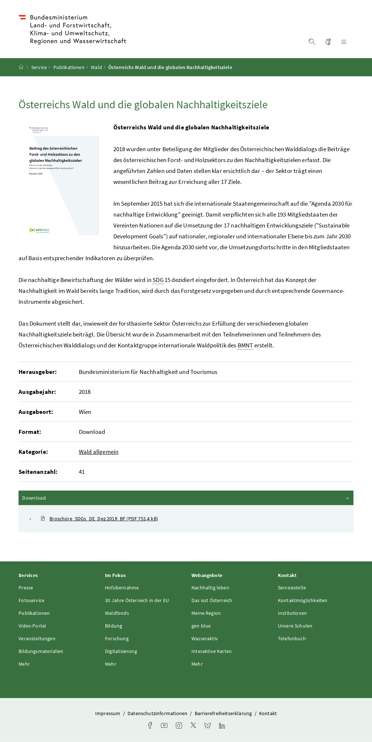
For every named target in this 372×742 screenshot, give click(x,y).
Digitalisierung (121, 651)
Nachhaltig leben (210, 587)
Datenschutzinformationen (158, 713)
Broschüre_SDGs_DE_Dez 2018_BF (99, 518)
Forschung (117, 638)
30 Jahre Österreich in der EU (137, 600)
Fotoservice (31, 600)
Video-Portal (32, 625)
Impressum (108, 713)
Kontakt (268, 713)
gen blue (201, 625)
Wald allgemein (98, 452)
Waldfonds (117, 613)
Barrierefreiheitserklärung (224, 713)
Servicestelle (292, 587)
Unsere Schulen (295, 625)
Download (186, 497)
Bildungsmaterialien (41, 651)
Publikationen (69, 67)
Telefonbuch (292, 638)
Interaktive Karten (211, 651)
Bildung (113, 625)
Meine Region (206, 613)
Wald (96, 67)
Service (39, 67)
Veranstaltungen (37, 638)
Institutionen (292, 613)
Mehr (24, 664)
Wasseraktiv (204, 638)
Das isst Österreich (211, 600)
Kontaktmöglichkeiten (303, 600)
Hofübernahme (122, 587)
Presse (26, 587)
